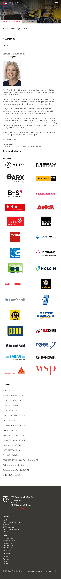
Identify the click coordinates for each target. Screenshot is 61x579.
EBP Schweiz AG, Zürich (11, 410)
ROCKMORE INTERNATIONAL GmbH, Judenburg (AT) (20, 460)
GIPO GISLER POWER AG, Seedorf (14, 415)
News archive (7, 543)
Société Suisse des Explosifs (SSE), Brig (16, 470)
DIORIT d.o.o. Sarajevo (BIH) (12, 405)
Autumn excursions (29, 21)
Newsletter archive (9, 540)
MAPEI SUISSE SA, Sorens (11, 450)
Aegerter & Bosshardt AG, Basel (13, 395)
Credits (55, 571)
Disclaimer (39, 571)
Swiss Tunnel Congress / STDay (11, 21)
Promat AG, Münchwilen (11, 455)
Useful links (7, 550)
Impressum (30, 571)
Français (6, 559)
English (5, 564)
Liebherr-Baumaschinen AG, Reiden (14, 440)
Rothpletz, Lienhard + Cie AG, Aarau (14, 465)
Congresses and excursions (12, 522)
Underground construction (11, 529)
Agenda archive (8, 545)
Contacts (48, 571)
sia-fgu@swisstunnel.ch (19, 508)
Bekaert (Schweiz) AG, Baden (12, 400)
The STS (5, 520)
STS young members (9, 527)
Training (5, 531)
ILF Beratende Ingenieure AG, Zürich (15, 425)
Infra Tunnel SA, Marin (10, 430)
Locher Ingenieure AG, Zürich (12, 445)
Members (6, 524)
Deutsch (5, 557)
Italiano (5, 561)
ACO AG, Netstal (8, 390)
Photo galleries (8, 538)
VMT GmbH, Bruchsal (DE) (11, 475)
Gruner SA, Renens (9, 420)
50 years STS (7, 548)
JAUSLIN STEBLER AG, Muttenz (13, 435)
